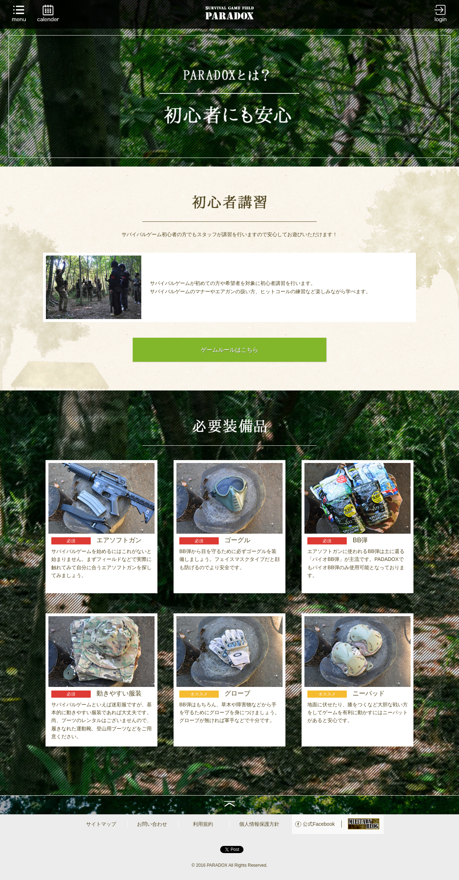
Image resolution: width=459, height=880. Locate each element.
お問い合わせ (152, 824)
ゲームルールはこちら (229, 350)
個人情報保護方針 (259, 824)
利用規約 (203, 824)
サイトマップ (101, 824)
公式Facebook (319, 824)
